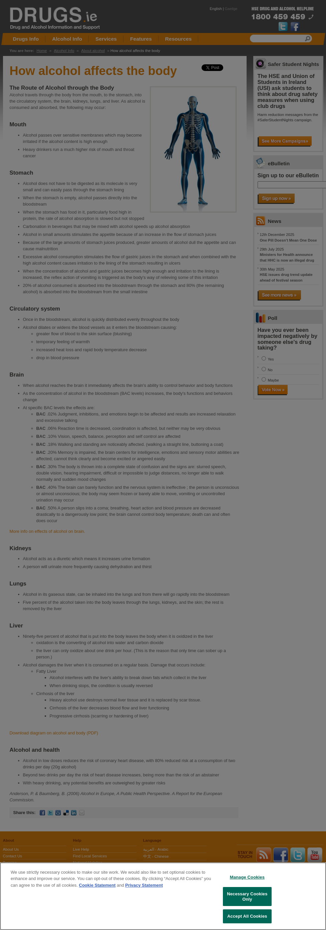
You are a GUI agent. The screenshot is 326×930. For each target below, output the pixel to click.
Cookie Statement (97, 885)
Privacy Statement (144, 885)
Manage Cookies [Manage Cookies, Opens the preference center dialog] (247, 877)
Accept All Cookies (247, 916)
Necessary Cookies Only (247, 896)
